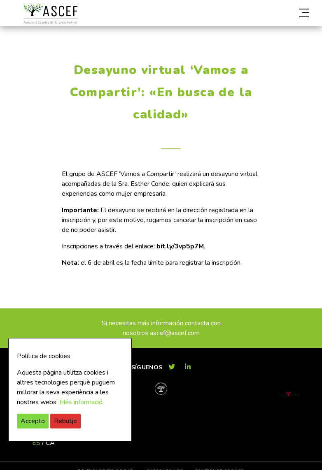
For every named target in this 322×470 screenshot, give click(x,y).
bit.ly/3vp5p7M (180, 246)
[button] (264, 13)
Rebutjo (65, 421)
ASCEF (50, 14)
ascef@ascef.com (175, 333)
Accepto (33, 421)
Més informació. (81, 402)
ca (50, 442)
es (36, 442)
